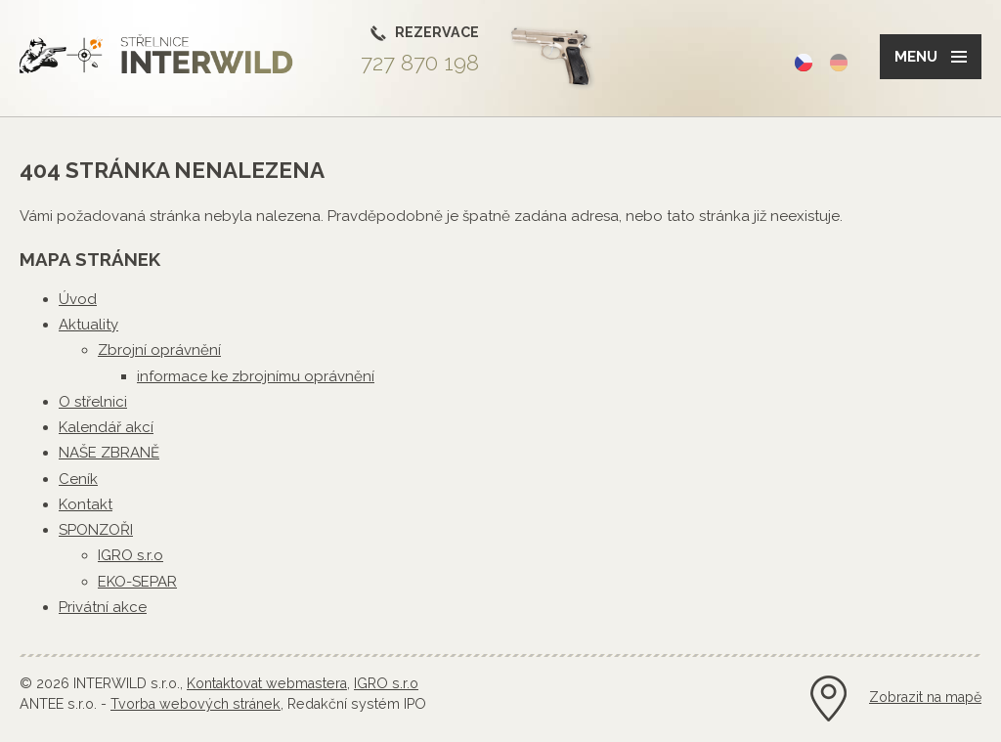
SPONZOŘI (96, 530)
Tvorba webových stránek (195, 704)
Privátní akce (103, 607)
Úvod (78, 299)
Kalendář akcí (106, 427)
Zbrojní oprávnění (159, 350)
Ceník (78, 479)
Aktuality (88, 324)
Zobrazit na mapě (925, 697)
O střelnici (93, 402)
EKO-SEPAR (137, 581)
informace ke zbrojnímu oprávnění (255, 376)
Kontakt (85, 504)
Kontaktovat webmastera (267, 683)
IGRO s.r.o (130, 555)
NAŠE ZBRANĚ (109, 452)
